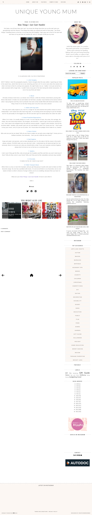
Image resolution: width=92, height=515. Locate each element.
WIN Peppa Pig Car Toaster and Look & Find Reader (77, 227)
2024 (77, 387)
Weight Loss (77, 360)
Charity (78, 274)
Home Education (77, 345)
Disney (77, 304)
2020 (77, 395)
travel (79, 377)
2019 (77, 397)
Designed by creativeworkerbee (80, 513)
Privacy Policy (53, 511)
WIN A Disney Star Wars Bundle (77, 163)
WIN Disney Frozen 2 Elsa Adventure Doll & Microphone (77, 195)
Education (78, 311)
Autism (77, 252)
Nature (67, 375)
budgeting (73, 377)
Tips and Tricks (74, 375)
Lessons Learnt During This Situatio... (51, 215)
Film (77, 319)
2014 (77, 407)
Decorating (77, 297)
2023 (77, 389)
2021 (77, 393)
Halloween (77, 337)
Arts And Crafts (77, 249)
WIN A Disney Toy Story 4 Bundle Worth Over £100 (77, 132)
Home (27, 2)
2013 (77, 409)
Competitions (54, 2)
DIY (77, 289)
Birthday (77, 263)
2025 (77, 386)
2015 (77, 405)
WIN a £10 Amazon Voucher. (78, 101)
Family (77, 315)
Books (77, 271)
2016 (77, 403)
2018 (77, 399)
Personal (32, 186)
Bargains (77, 260)
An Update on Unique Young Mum (11, 214)
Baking (77, 256)
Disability (77, 300)
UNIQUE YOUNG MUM (46, 11)
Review (77, 352)
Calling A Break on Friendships (31, 214)
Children (77, 278)
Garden (77, 330)
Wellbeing (83, 375)
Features (44, 2)
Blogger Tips (78, 267)
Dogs (78, 308)
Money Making (77, 349)
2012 (77, 411)
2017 (77, 401)
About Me (35, 2)
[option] (12, 210)
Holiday (78, 341)
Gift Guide (78, 334)
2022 (77, 391)
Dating (77, 293)
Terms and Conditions (41, 511)
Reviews (63, 2)
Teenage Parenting (77, 356)
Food (78, 323)
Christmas (78, 282)
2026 (77, 384)
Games (77, 326)
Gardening (75, 373)
